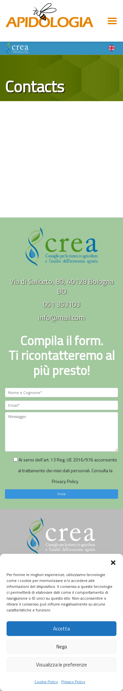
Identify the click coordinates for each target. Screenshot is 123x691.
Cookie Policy (46, 682)
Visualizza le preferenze (61, 664)
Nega (61, 646)
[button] (113, 562)
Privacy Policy (73, 682)
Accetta (61, 628)
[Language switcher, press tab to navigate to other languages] (111, 48)
